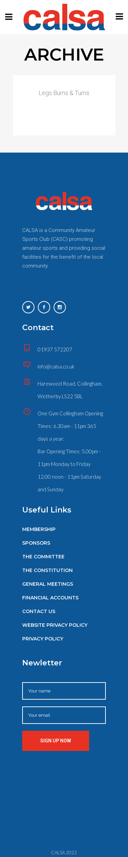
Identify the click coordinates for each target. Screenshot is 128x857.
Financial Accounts (50, 598)
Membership (39, 529)
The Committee (43, 557)
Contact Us (38, 611)
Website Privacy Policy (54, 625)
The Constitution (47, 570)
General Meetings (47, 584)
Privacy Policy (42, 639)
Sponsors (36, 543)
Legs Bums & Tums (64, 92)
